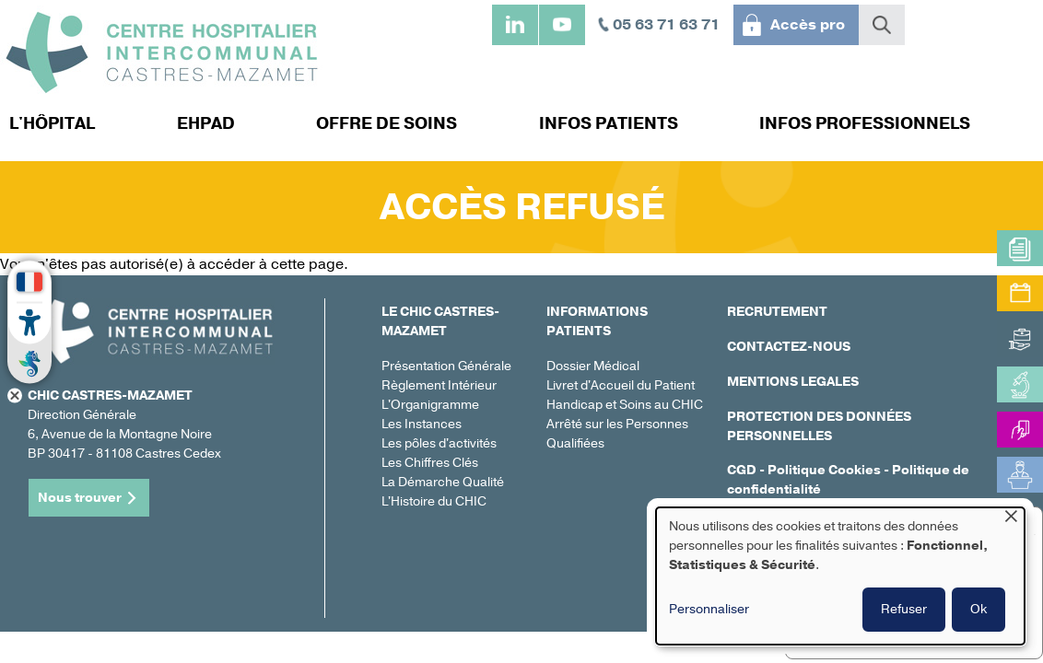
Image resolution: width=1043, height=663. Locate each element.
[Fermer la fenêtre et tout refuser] (1011, 518)
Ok (978, 609)
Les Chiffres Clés (429, 462)
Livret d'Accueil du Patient (620, 385)
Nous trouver (80, 497)
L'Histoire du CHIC (433, 501)
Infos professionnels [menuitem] (864, 123)
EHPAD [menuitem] (206, 123)
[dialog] (840, 576)
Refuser (904, 609)
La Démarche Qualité (442, 482)
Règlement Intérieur (439, 385)
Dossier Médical (592, 366)
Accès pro (807, 25)
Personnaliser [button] (709, 609)
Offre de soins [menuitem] (386, 123)
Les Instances (421, 424)
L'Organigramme (430, 404)
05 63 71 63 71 (666, 25)
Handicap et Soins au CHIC (624, 404)
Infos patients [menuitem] (608, 123)
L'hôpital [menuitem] (52, 123)
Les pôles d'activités (439, 443)
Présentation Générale (446, 366)
